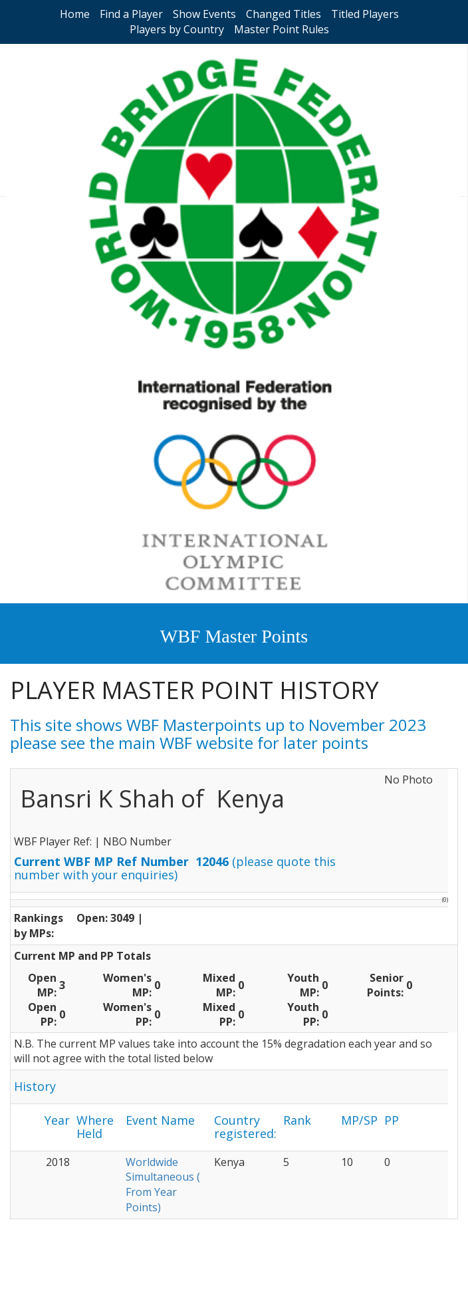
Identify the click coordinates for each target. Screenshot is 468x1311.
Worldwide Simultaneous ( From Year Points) (163, 1185)
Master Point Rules (281, 29)
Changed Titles (283, 14)
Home (75, 14)
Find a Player (131, 14)
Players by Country (177, 29)
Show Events (204, 14)
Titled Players (365, 14)
